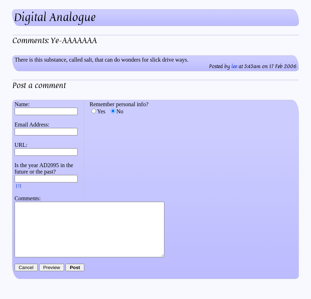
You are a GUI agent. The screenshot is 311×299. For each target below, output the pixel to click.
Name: (22, 104)
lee (234, 66)
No (119, 111)
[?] (18, 186)
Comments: (28, 198)
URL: (21, 145)
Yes (101, 111)
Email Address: (32, 125)
